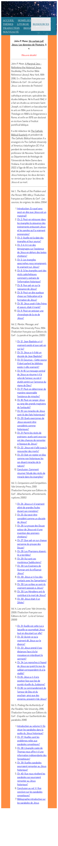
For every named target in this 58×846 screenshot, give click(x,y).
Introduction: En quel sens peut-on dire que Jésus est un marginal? (31, 212)
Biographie (31, 28)
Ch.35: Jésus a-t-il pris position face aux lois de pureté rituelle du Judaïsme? (31, 680)
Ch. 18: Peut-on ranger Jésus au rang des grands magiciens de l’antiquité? (31, 403)
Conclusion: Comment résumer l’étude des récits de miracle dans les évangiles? (31, 473)
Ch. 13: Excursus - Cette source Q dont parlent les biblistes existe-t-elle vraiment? (32, 363)
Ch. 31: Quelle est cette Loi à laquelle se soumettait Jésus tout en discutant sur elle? (31, 629)
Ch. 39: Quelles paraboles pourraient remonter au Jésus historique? (31, 766)
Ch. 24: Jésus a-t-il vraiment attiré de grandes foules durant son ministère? (31, 507)
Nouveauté (11, 31)
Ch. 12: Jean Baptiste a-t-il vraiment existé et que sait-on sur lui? (31, 345)
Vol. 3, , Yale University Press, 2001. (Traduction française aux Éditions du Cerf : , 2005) (29, 490)
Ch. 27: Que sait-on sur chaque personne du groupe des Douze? (32, 544)
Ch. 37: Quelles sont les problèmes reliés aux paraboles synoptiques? (28, 740)
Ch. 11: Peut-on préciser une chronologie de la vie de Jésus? (30, 314)
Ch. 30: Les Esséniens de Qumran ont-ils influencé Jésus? (29, 569)
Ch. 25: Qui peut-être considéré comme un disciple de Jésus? (31, 518)
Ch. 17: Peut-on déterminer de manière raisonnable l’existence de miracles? (31, 392)
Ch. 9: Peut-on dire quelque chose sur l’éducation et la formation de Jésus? (30, 296)
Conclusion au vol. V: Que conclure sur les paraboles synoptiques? (29, 792)
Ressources (41, 24)
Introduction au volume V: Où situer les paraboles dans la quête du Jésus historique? (31, 729)
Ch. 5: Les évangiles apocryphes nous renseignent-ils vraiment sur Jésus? (32, 263)
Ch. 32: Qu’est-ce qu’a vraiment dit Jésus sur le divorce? (29, 640)
